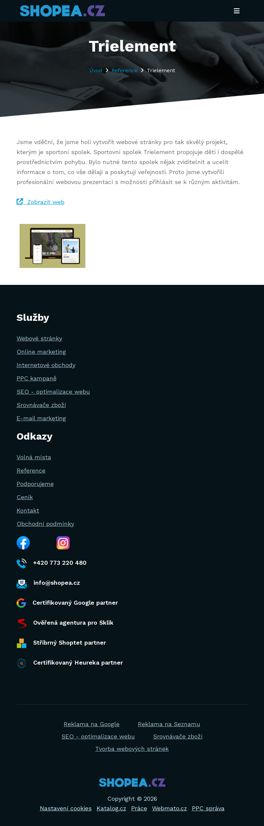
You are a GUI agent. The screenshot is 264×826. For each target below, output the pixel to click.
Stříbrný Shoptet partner (61, 643)
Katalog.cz (111, 808)
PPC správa (208, 808)
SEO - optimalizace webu (53, 391)
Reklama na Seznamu (169, 724)
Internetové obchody (46, 364)
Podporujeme (35, 483)
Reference (124, 70)
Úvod (95, 70)
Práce (139, 808)
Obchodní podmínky (45, 523)
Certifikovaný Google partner (67, 603)
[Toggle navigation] (236, 11)
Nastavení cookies (66, 808)
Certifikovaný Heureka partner (70, 663)
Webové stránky (39, 338)
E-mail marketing (41, 418)
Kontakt (28, 510)
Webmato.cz (169, 808)
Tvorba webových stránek (132, 748)
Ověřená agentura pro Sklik (65, 623)
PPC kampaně (36, 378)
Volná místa (34, 457)
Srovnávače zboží (41, 404)
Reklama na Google (92, 724)
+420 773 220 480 (51, 563)
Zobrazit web (40, 201)
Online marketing (41, 351)
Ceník (25, 497)
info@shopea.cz (48, 583)
